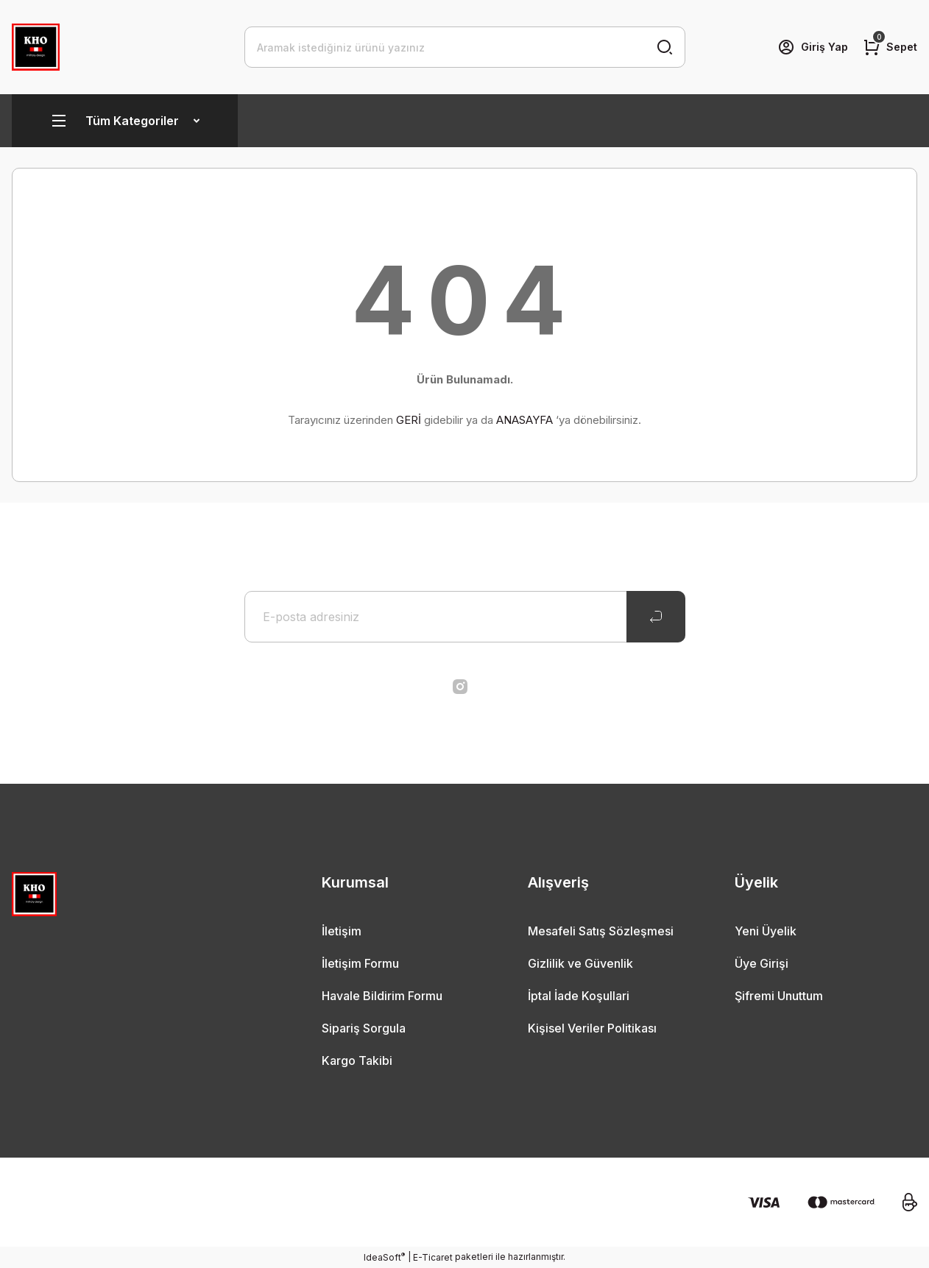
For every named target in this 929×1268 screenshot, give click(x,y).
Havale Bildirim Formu (382, 995)
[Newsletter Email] (464, 616)
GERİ (408, 420)
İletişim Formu (360, 963)
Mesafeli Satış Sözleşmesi (601, 931)
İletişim (341, 931)
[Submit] (655, 616)
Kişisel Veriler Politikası (592, 1028)
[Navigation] (125, 120)
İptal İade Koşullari (578, 995)
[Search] (464, 47)
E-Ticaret (433, 1257)
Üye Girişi (761, 963)
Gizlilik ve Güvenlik (580, 963)
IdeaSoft (384, 1257)
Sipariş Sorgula (364, 1028)
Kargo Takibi (357, 1060)
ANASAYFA (524, 420)
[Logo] (36, 47)
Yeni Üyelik (765, 931)
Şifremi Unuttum (779, 995)
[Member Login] (812, 47)
